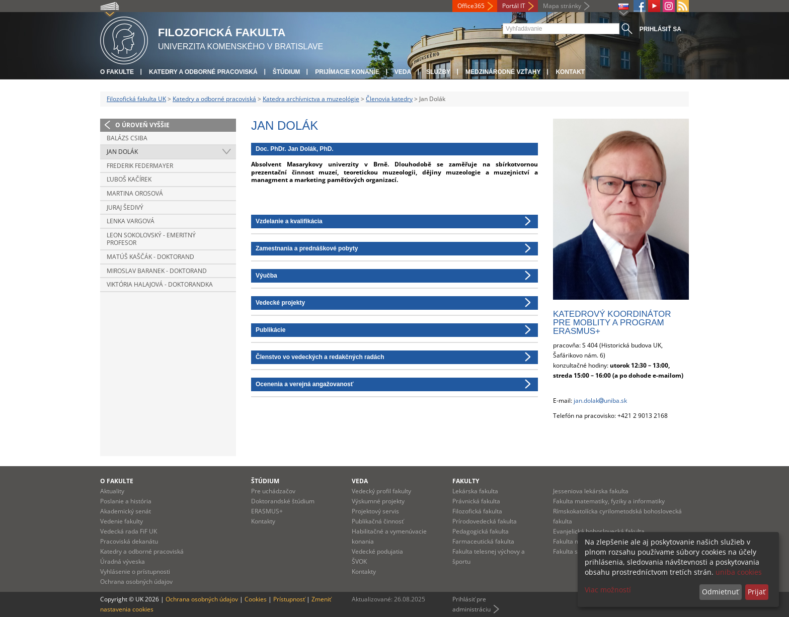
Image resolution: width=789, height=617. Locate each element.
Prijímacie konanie (347, 71)
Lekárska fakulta (475, 491)
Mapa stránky (562, 6)
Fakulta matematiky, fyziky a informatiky (609, 501)
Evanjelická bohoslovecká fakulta (599, 531)
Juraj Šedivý (125, 207)
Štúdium (286, 71)
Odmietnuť (720, 591)
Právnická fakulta (476, 501)
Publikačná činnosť (378, 521)
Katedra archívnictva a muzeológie (311, 99)
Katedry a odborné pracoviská (203, 71)
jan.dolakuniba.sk (600, 400)
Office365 (471, 6)
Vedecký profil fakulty (381, 491)
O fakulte (117, 71)
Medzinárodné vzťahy (502, 71)
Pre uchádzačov (273, 491)
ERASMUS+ (267, 511)
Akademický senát (125, 511)
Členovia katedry (389, 99)
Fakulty (465, 481)
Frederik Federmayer (140, 165)
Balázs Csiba (127, 138)
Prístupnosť (289, 599)
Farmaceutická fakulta (483, 541)
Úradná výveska (122, 561)
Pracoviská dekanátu (129, 541)
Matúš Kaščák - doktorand (150, 256)
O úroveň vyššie (142, 125)
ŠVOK (359, 561)
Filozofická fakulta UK (136, 99)
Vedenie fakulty (121, 521)
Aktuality (112, 491)
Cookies (256, 599)
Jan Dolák (122, 151)
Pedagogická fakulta (480, 531)
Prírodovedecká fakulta (484, 521)
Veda (403, 71)
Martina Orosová (135, 193)
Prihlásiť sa (660, 29)
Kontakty (263, 521)
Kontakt (570, 71)
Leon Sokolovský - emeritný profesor (151, 239)
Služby (438, 71)
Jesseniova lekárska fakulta (590, 491)
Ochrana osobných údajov (136, 581)
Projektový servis (375, 511)
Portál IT (513, 6)
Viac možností (608, 589)
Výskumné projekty (378, 501)
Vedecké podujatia (377, 551)
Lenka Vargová (130, 221)
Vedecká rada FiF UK (128, 531)
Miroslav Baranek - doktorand (157, 271)
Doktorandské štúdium (282, 501)
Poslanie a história (125, 501)
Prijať (756, 591)
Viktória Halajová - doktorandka (160, 284)
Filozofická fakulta (477, 511)
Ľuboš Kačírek (129, 179)
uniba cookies (739, 572)
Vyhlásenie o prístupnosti (135, 571)
